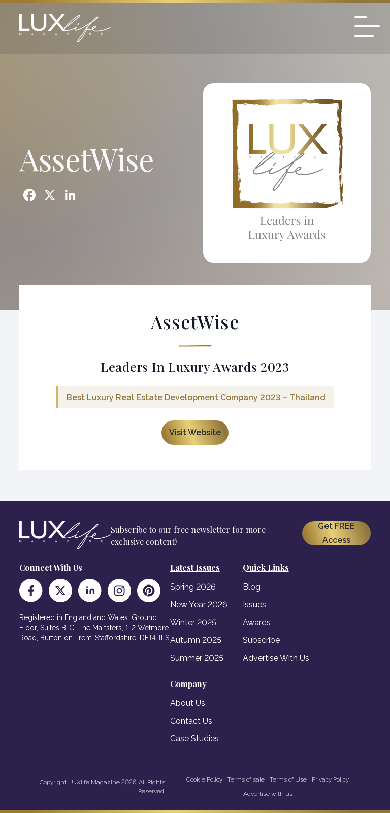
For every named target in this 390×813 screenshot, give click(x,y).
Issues (254, 604)
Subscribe (261, 640)
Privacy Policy (330, 779)
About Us (187, 703)
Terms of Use (288, 779)
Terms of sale (246, 779)
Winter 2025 (193, 622)
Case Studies (194, 738)
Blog (252, 587)
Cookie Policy (204, 779)
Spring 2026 (193, 587)
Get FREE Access (336, 533)
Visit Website (195, 432)
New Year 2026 (199, 604)
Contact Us (191, 721)
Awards (257, 622)
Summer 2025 (196, 658)
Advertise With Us (276, 658)
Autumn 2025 (195, 640)
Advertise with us (267, 793)
